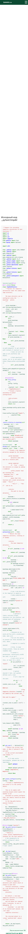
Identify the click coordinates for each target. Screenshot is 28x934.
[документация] (7, 283)
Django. (7, 2)
